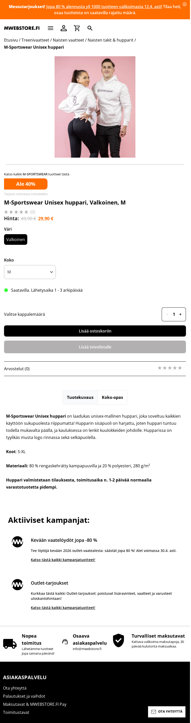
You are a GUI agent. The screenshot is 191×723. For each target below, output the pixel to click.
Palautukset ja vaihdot (24, 696)
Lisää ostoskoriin (95, 331)
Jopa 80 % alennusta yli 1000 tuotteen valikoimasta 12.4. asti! (104, 6)
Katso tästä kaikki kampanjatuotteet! (63, 559)
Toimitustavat (16, 712)
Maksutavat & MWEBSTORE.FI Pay (34, 704)
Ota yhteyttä (15, 688)
